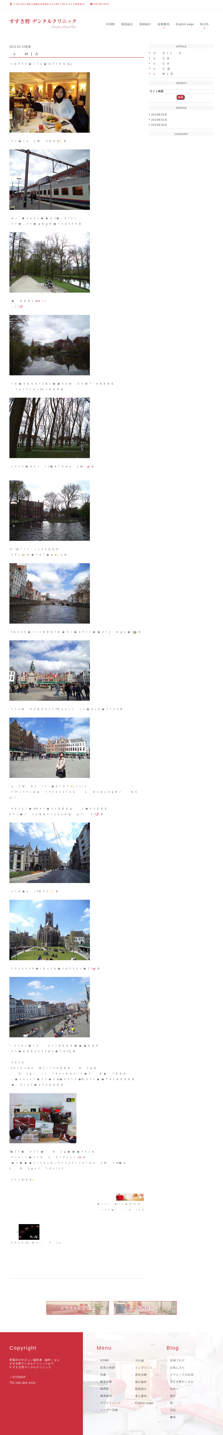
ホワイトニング (110, 1402)
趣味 (173, 1417)
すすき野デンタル (182, 1381)
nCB (160, 58)
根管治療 (106, 1381)
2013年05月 (159, 124)
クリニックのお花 (182, 1374)
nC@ (160, 68)
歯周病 (104, 1388)
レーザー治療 (109, 1409)
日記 (173, 1409)
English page (185, 24)
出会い (174, 1388)
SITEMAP (19, 1377)
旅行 (173, 1395)
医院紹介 (127, 24)
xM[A (24, 54)
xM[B (162, 73)
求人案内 (141, 1395)
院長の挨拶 (107, 1367)
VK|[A (166, 53)
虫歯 (103, 1374)
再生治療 (141, 1374)
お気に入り (177, 1367)
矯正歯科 (141, 1381)
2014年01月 (159, 119)
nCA (160, 63)
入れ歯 (139, 1360)
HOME (110, 24)
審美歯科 (106, 1395)
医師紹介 (145, 24)
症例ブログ (177, 1360)
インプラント (144, 1367)
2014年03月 (159, 114)
